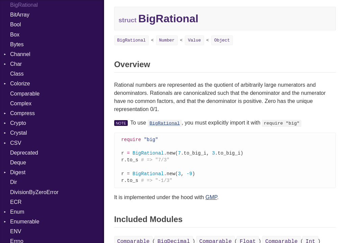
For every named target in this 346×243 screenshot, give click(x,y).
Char (16, 64)
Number (167, 40)
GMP (211, 199)
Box (15, 34)
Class (17, 74)
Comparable (25, 94)
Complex (20, 103)
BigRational (131, 40)
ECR (16, 202)
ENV (15, 231)
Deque (18, 162)
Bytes (17, 44)
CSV (15, 143)
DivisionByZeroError (34, 192)
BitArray (19, 15)
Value (194, 40)
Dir (13, 182)
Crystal (18, 133)
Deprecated (24, 153)
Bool (15, 24)
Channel (20, 54)
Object (222, 40)
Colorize (20, 83)
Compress (22, 113)
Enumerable (24, 221)
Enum (17, 212)
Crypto (18, 123)
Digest (17, 172)
